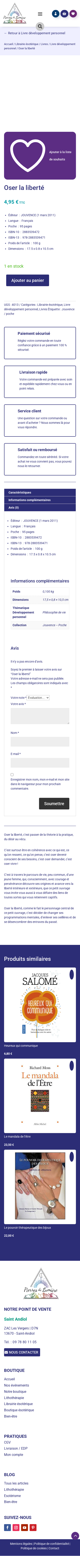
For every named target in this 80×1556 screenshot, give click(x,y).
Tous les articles (16, 1483)
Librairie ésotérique (26, 44)
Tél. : (8, 1342)
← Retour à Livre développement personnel (34, 33)
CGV (7, 1443)
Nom (15, 733)
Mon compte (13, 1455)
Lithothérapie (14, 1398)
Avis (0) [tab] (14, 507)
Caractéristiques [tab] (20, 492)
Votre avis (18, 704)
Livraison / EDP (16, 1449)
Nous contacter (25, 1352)
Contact (54, 1548)
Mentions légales (21, 1544)
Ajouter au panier (27, 280)
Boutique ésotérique (19, 1410)
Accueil (8, 44)
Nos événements (16, 1386)
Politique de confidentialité (51, 1544)
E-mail (16, 754)
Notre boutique (15, 1392)
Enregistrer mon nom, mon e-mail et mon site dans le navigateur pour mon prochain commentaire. (40, 784)
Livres (44, 44)
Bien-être (10, 1417)
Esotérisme (12, 1496)
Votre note (18, 697)
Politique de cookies (34, 1548)
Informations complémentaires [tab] (30, 500)
